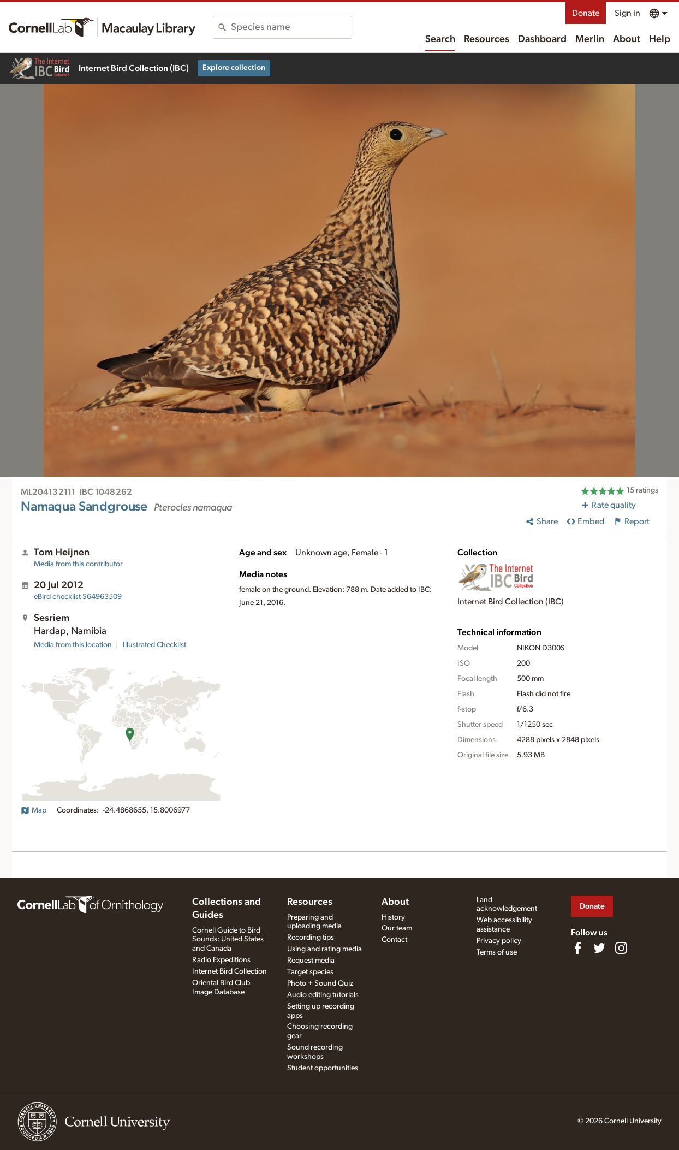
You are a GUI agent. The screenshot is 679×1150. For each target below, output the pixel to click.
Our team (397, 928)
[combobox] (291, 27)
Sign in (627, 13)
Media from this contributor (78, 564)
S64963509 (78, 597)
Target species (310, 972)
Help (659, 39)
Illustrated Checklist (154, 645)
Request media (311, 960)
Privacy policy (499, 941)
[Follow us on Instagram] (621, 948)
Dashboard (542, 39)
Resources (486, 39)
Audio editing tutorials (323, 995)
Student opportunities (322, 1068)
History (393, 917)
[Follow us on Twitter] (599, 948)
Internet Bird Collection (229, 971)
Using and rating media (324, 949)
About (626, 39)
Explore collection (233, 68)
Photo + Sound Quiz (320, 983)
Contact (394, 940)
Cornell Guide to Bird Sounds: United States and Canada (228, 940)
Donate (585, 13)
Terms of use (497, 952)
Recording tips (310, 937)
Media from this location (73, 645)
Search (440, 39)
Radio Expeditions (221, 960)
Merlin (589, 39)
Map (33, 810)
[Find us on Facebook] (577, 948)
